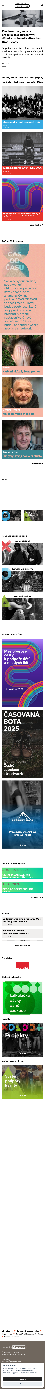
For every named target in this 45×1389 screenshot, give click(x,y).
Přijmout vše (22, 1379)
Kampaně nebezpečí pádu (14, 654)
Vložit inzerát (22, 1147)
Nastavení (22, 1383)
